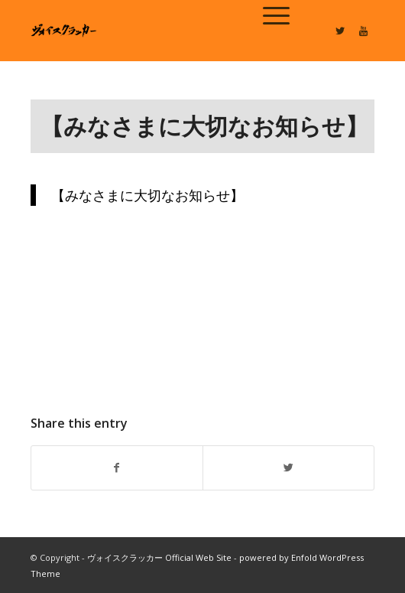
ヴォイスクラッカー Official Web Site (159, 557)
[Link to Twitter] (340, 31)
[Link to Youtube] (363, 31)
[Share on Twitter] (288, 467)
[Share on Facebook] (116, 467)
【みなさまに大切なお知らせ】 (204, 126)
